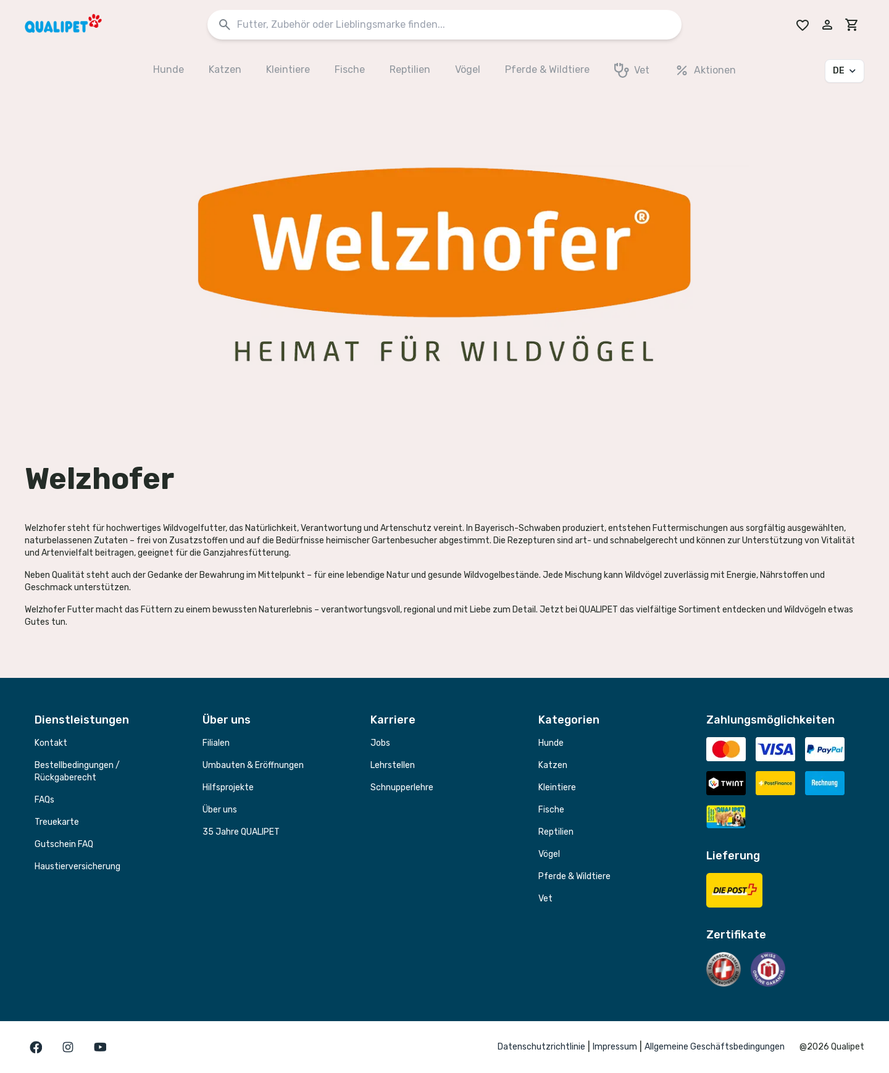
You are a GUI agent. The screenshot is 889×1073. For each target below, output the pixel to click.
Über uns (219, 809)
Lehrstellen (392, 765)
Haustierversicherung (77, 866)
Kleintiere (557, 787)
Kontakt (51, 743)
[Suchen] (224, 25)
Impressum (615, 1047)
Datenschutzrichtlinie (541, 1047)
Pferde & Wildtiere (574, 876)
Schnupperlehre (401, 787)
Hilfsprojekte (228, 787)
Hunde (551, 743)
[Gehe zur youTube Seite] (100, 1047)
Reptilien (556, 832)
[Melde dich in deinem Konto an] (827, 24)
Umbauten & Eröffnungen (253, 765)
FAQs (44, 800)
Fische (551, 809)
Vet (545, 898)
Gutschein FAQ (64, 844)
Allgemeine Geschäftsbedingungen (715, 1047)
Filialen (216, 743)
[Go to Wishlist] (802, 24)
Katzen (552, 765)
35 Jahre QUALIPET (241, 832)
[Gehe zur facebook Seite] (36, 1047)
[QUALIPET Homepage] (74, 24)
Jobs (380, 743)
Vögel (549, 854)
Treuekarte (57, 822)
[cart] (852, 24)
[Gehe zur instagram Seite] (68, 1047)
